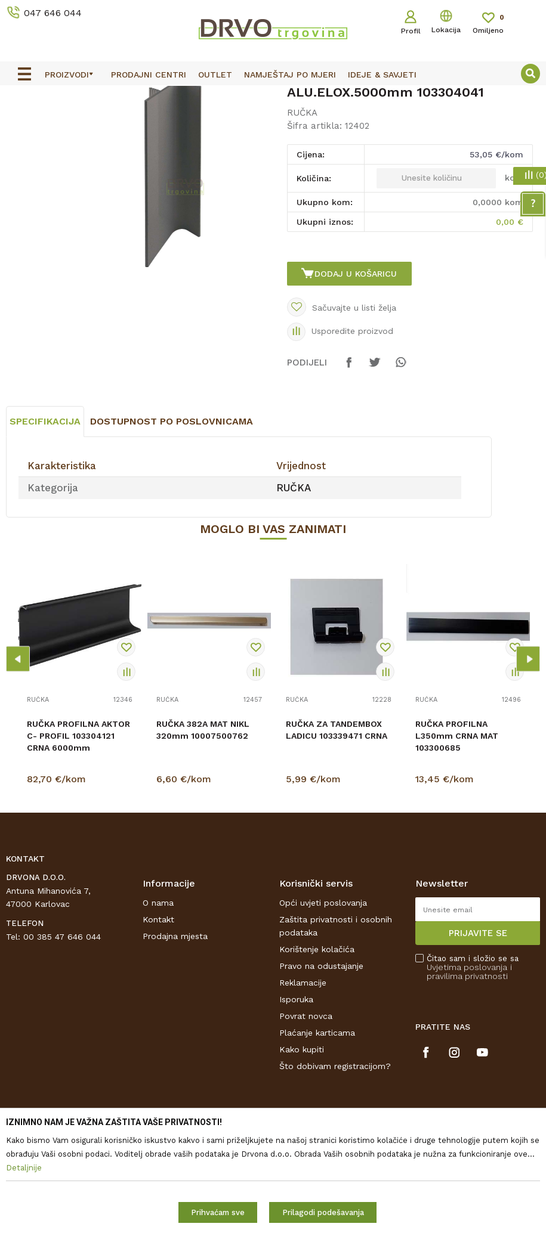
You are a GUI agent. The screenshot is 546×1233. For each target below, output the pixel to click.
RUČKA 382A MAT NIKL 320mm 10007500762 (202, 837)
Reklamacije (302, 1090)
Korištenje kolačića (316, 1057)
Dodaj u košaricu (356, 367)
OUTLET (272, 96)
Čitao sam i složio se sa (473, 1075)
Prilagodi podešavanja (323, 1212)
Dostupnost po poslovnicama (171, 529)
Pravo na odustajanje (321, 1074)
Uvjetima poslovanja (467, 1075)
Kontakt (158, 1027)
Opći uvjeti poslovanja (323, 1010)
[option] (273, 96)
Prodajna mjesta (175, 1044)
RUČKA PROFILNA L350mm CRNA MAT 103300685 (456, 843)
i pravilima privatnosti (469, 1079)
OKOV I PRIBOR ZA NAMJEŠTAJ (110, 122)
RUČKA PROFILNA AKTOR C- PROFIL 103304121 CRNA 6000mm (78, 843)
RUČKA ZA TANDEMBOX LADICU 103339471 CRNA (336, 837)
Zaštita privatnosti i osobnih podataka (335, 1034)
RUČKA (192, 122)
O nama (158, 1010)
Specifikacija (45, 529)
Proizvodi (23, 122)
